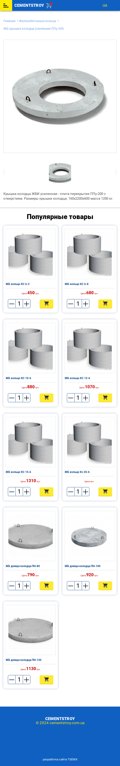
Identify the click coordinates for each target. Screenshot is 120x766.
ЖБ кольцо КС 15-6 (18, 472)
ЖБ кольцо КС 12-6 (77, 378)
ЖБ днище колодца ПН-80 (23, 566)
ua (105, 5)
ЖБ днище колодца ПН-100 (82, 566)
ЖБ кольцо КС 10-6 (18, 378)
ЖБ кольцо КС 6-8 (76, 284)
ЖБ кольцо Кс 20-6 (77, 472)
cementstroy (29, 5)
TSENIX (72, 759)
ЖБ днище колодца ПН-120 (23, 660)
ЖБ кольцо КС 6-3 (17, 284)
